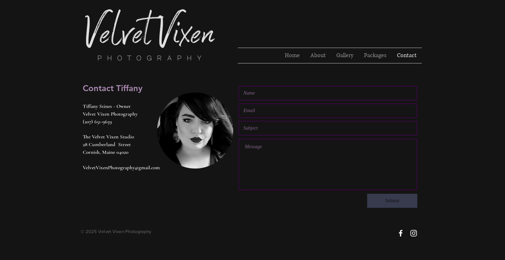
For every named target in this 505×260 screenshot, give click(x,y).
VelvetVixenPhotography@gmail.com (121, 167)
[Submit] (392, 201)
